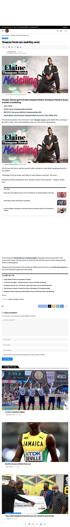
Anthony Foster (12, 51)
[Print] (17, 47)
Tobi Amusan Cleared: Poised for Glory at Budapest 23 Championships (27, 288)
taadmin (9, 518)
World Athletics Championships (25, 258)
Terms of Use (34, 27)
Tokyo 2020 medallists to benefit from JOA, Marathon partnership (29, 516)
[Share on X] (9, 47)
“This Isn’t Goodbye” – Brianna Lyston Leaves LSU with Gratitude (25, 282)
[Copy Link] (15, 47)
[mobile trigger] (3, 31)
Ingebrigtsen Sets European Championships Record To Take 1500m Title (30, 115)
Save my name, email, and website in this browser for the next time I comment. (24, 354)
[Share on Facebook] (6, 47)
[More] (20, 47)
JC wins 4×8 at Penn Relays (15, 412)
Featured (7, 35)
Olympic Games (40, 120)
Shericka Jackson (60, 267)
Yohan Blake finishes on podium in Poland (17, 279)
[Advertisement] (35, 13)
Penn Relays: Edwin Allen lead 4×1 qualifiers (17, 200)
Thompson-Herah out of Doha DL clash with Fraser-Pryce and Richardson (28, 285)
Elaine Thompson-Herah (11, 164)
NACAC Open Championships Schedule (18, 109)
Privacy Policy (24, 27)
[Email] (12, 47)
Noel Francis (10, 466)
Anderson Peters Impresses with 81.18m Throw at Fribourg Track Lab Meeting (29, 291)
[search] (57, 30)
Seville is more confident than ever (18, 464)
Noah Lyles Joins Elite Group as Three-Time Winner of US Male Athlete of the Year (29, 193)
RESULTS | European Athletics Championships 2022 (22, 112)
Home (3, 35)
